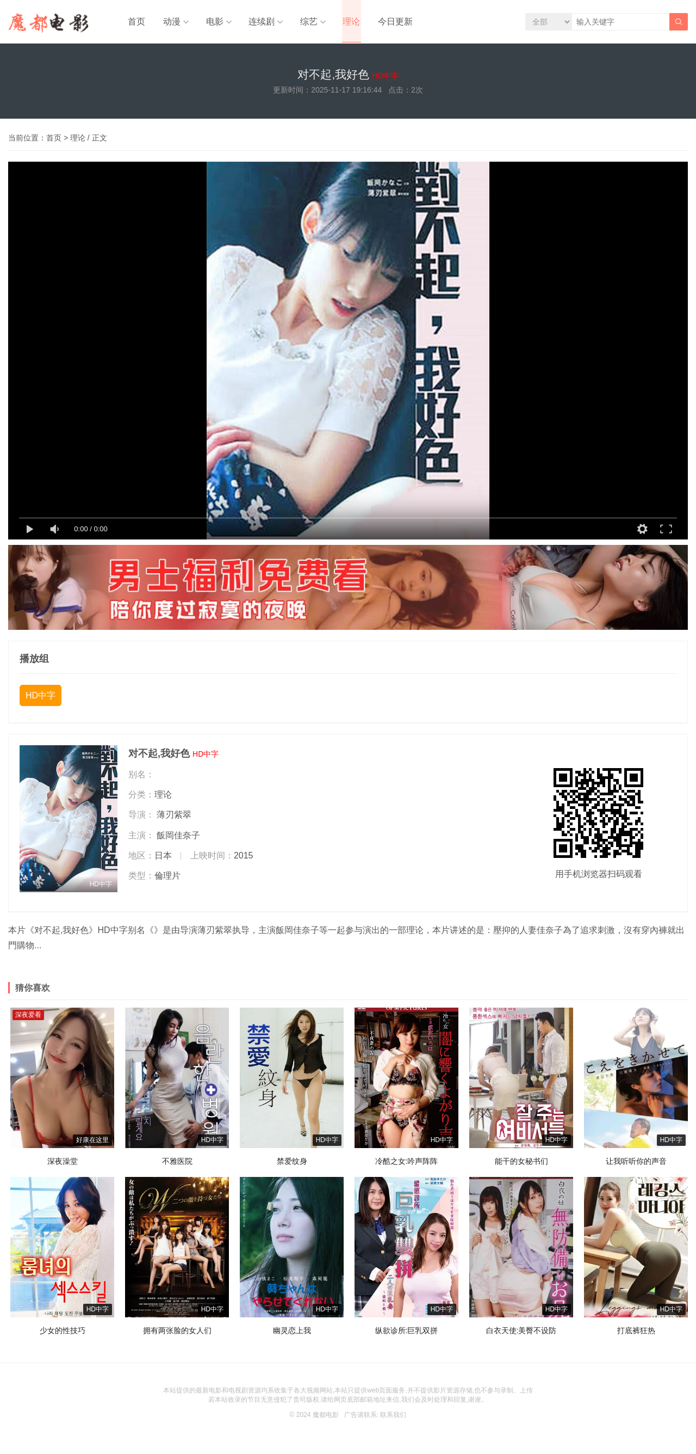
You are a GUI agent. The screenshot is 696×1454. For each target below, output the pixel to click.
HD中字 (40, 698)
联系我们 (393, 1418)
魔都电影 (326, 1418)
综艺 (303, 21)
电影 (211, 21)
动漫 (169, 21)
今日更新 (387, 21)
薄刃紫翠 (174, 818)
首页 (135, 21)
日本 (163, 858)
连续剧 (257, 21)
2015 (243, 858)
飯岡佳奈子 (178, 838)
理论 (345, 21)
